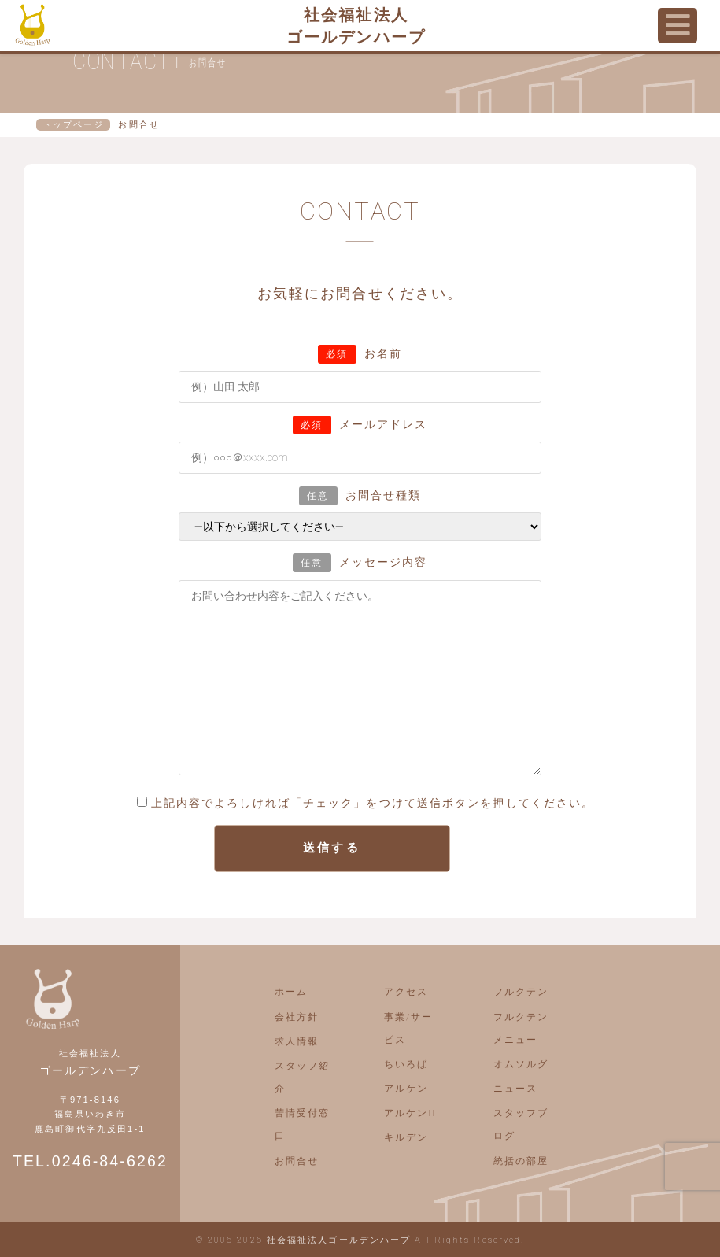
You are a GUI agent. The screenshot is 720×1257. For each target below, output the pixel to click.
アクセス (406, 991)
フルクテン (521, 991)
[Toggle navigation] (677, 25)
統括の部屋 (521, 1160)
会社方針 (297, 1016)
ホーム (291, 991)
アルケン (406, 1088)
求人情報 (297, 1041)
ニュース (515, 1088)
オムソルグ (521, 1064)
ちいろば (406, 1064)
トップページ (73, 125)
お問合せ (297, 1160)
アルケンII (410, 1112)
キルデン (406, 1137)
